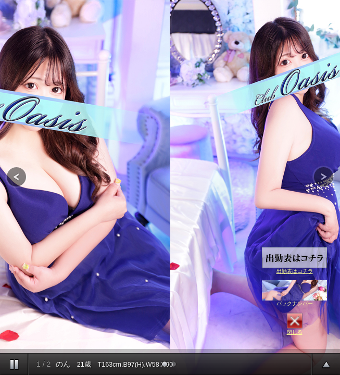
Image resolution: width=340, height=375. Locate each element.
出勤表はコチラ (294, 260)
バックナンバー (294, 293)
